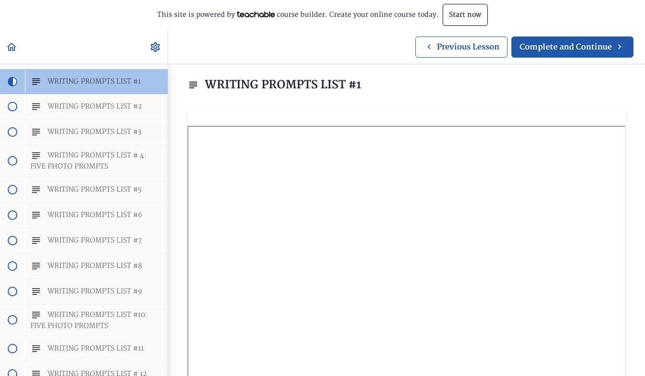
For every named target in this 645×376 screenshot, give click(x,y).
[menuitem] (156, 47)
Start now (465, 15)
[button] (12, 47)
